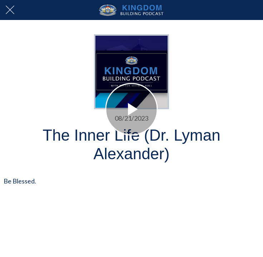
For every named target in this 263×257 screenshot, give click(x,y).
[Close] (10, 10)
